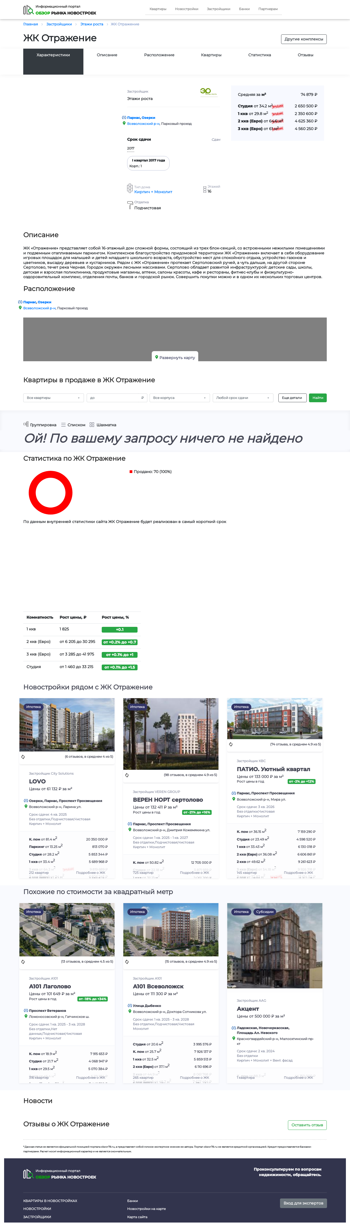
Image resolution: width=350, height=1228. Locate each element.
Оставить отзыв (307, 1125)
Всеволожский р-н (143, 124)
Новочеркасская (273, 1028)
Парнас (133, 118)
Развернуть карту (177, 357)
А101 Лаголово (50, 986)
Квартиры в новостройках (50, 1201)
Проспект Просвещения (80, 801)
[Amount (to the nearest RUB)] (112, 397)
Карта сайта (137, 1217)
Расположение (159, 54)
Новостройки (186, 9)
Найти (318, 398)
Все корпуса (163, 398)
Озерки (148, 118)
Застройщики (218, 9)
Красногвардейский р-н (257, 1039)
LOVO (37, 781)
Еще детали (292, 398)
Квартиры (158, 9)
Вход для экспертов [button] (303, 1203)
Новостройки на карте (146, 1209)
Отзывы (305, 54)
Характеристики (53, 54)
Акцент (248, 1009)
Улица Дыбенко (147, 1006)
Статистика (259, 54)
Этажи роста (140, 98)
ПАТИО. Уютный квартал (273, 769)
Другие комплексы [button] (304, 39)
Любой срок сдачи (232, 398)
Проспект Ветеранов (47, 1011)
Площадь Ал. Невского (257, 1033)
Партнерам (268, 9)
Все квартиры (38, 398)
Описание (107, 54)
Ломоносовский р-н (46, 1017)
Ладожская (247, 1028)
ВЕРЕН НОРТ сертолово (168, 800)
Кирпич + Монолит (153, 192)
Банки (244, 9)
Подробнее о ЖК (90, 873)
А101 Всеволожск (158, 986)
